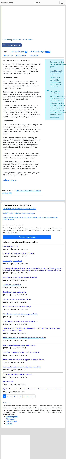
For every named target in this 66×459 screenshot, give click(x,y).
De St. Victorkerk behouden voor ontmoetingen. (19, 213)
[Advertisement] (32, 22)
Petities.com (7, 2)
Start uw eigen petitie (27, 237)
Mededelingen (19, 52)
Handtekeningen (40, 52)
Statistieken (21, 55)
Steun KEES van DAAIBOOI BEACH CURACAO (19, 209)
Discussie (8, 55)
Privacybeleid (34, 55)
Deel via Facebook (11, 45)
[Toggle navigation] (62, 3)
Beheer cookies (11, 421)
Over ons (9, 424)
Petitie (6, 52)
